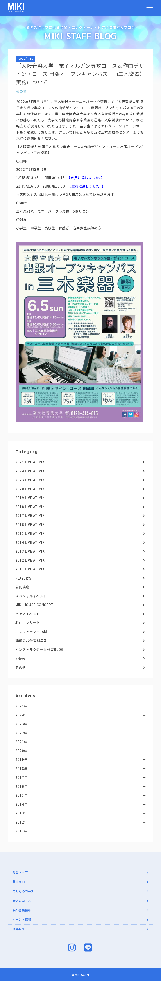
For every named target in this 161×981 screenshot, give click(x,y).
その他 (21, 92)
